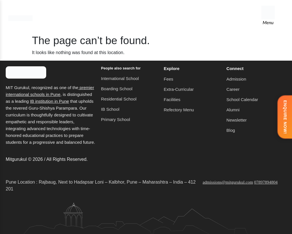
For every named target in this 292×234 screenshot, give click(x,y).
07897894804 (266, 182)
